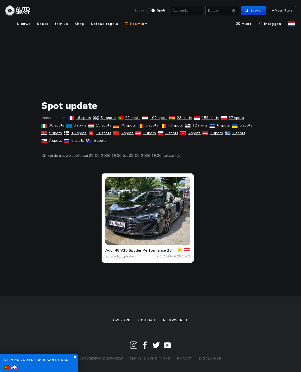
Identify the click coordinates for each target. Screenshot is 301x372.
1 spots (145, 133)
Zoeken (252, 10)
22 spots (129, 117)
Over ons (122, 320)
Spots (160, 10)
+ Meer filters (281, 10)
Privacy (185, 359)
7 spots (235, 133)
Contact (147, 320)
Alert (244, 24)
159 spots (206, 117)
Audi (109, 250)
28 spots (180, 117)
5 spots (148, 125)
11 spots (99, 133)
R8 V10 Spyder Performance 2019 (145, 250)
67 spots (232, 117)
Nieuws (138, 10)
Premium (136, 24)
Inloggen (269, 24)
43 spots (171, 125)
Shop (79, 24)
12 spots (196, 125)
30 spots (52, 125)
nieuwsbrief (175, 320)
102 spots (154, 117)
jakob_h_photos (123, 256)
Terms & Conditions (149, 359)
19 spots (99, 125)
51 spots (104, 117)
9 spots (76, 125)
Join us (61, 24)
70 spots (124, 125)
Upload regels (104, 24)
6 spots (220, 125)
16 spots (79, 117)
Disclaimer (210, 359)
